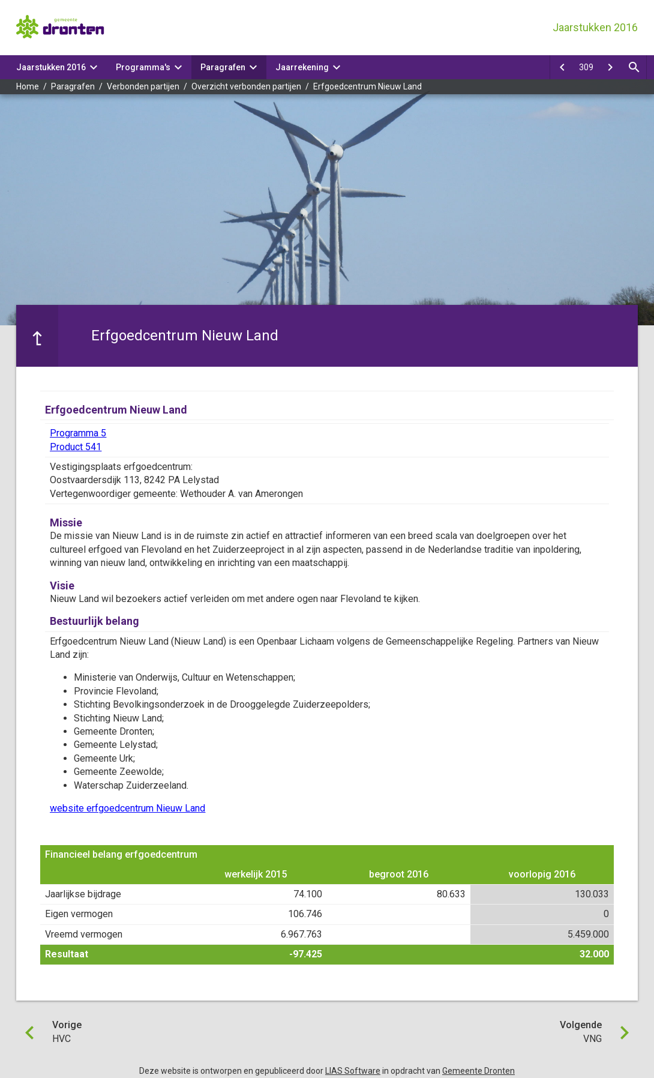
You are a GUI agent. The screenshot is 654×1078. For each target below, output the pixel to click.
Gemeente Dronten (478, 1071)
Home (27, 86)
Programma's (143, 67)
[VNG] (610, 67)
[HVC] (562, 67)
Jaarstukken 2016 (51, 67)
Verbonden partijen (143, 86)
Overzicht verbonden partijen (246, 86)
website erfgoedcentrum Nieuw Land (127, 808)
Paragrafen (222, 67)
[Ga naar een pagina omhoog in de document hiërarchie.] (37, 335)
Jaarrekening (302, 67)
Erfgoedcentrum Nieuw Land (367, 86)
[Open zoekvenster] (634, 67)
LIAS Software (352, 1071)
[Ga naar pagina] (586, 67)
